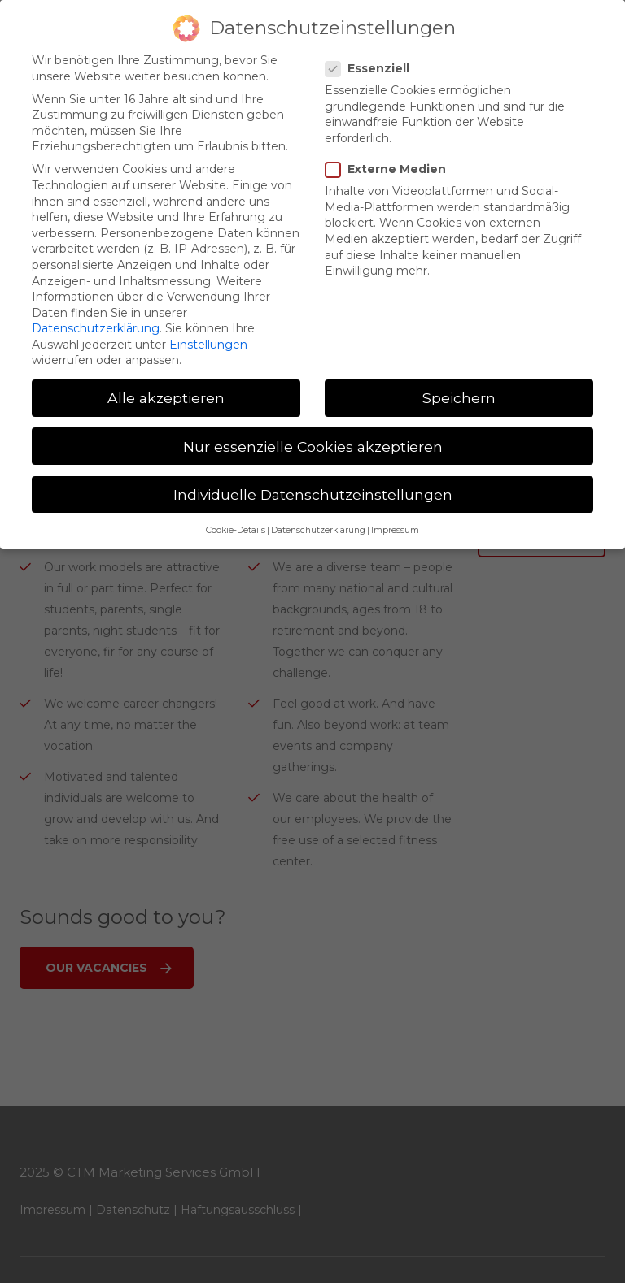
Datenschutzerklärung (96, 315)
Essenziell (372, 55)
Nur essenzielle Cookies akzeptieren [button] (313, 432)
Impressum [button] (395, 518)
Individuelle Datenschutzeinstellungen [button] (312, 480)
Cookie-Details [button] (235, 518)
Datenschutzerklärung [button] (318, 518)
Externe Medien (391, 155)
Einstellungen (208, 330)
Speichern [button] (459, 384)
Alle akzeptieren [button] (166, 384)
